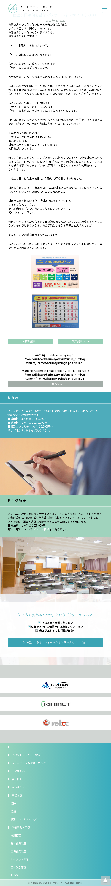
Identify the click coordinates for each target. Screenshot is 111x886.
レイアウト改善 (20, 859)
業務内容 (17, 795)
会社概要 (17, 779)
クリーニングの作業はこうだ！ (30, 763)
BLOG (14, 875)
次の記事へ (80, 341)
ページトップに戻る (105, 880)
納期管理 (16, 835)
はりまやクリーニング (56, 883)
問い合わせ (18, 787)
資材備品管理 (18, 867)
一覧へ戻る (55, 384)
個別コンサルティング (24, 819)
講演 (13, 811)
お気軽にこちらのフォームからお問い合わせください (55, 642)
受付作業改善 (18, 843)
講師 (13, 803)
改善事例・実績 (21, 827)
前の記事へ (30, 341)
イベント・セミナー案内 (26, 755)
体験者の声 (18, 771)
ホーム (16, 747)
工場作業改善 (18, 851)
